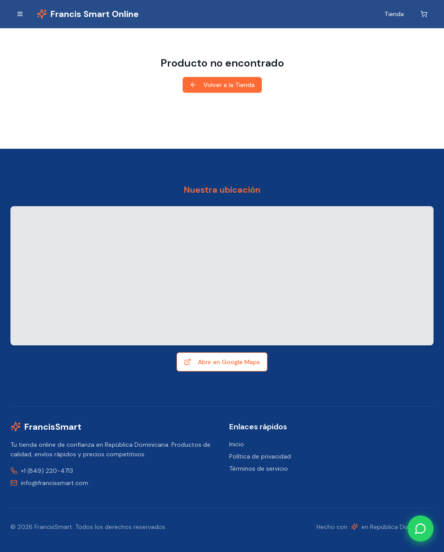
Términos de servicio (258, 468)
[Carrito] (424, 13)
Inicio (236, 444)
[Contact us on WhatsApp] (420, 528)
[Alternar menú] (20, 13)
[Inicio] (88, 13)
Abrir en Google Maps (222, 362)
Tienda (394, 14)
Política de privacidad (260, 456)
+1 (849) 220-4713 (47, 471)
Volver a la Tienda (222, 85)
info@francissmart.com (54, 483)
